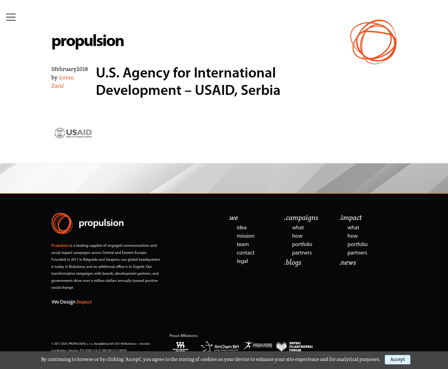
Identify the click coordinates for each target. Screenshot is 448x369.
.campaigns (301, 218)
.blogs (292, 263)
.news (347, 263)
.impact (350, 218)
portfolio (302, 245)
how (297, 236)
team (243, 245)
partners (302, 253)
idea (242, 228)
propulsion (87, 41)
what (298, 228)
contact (245, 253)
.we (233, 218)
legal (242, 261)
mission (245, 236)
